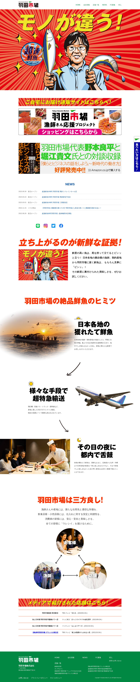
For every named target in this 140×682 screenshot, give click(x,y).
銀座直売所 (58, 666)
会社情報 (86, 5)
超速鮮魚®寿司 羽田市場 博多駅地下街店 (100, 671)
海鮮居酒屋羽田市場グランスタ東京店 (66, 673)
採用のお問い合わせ (115, 661)
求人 (119, 5)
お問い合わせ (24, 678)
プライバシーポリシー (39, 678)
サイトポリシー (56, 678)
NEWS (104, 5)
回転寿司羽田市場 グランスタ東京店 (45, 632)
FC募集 (112, 5)
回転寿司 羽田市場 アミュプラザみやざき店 (68, 671)
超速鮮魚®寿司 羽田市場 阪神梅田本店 (100, 669)
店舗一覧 (96, 5)
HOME (78, 5)
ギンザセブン (59, 669)
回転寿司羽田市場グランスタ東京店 (99, 666)
